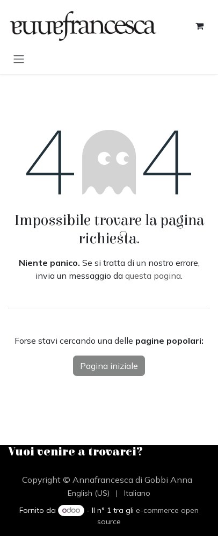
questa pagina (153, 275)
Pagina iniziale (109, 365)
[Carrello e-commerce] (199, 26)
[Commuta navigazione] (19, 58)
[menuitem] (89, 493)
